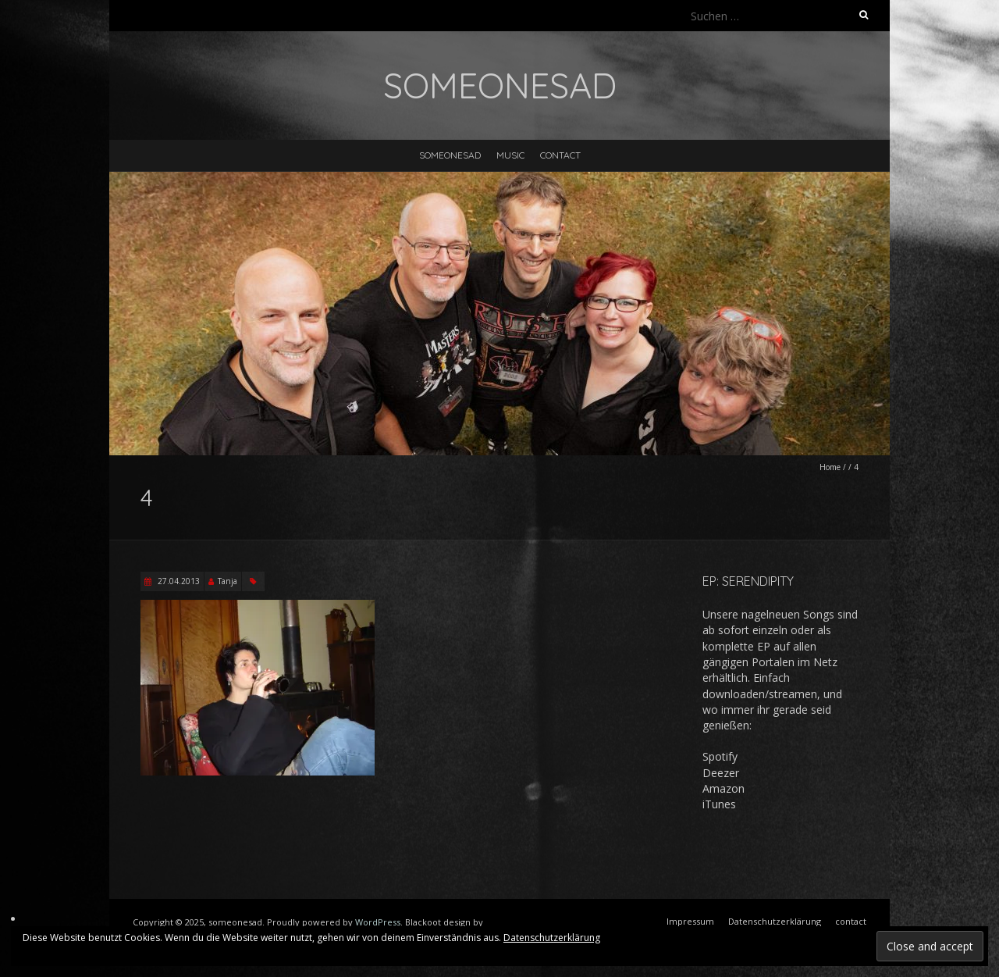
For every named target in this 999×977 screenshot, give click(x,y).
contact (560, 155)
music (510, 155)
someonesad (450, 155)
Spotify (720, 756)
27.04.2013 (177, 581)
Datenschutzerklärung (551, 937)
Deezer (720, 772)
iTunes (719, 804)
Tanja (227, 581)
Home (830, 467)
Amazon (723, 788)
